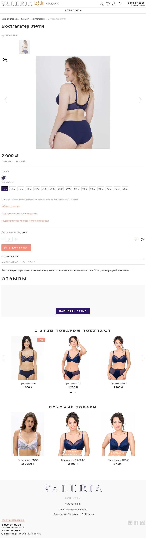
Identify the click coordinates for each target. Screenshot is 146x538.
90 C (117, 188)
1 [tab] (71, 392)
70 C (12, 188)
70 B (4, 188)
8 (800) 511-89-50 (136, 3)
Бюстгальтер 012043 (118, 460)
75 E (52, 188)
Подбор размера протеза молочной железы (25, 220)
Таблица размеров (11, 206)
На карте (90, 514)
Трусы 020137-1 (73, 383)
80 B (60, 188)
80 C (68, 188)
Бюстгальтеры (38, 19)
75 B (28, 188)
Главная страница (10, 19)
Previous (5, 100)
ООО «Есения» (73, 503)
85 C (92, 188)
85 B (84, 188)
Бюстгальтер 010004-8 (73, 460)
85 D (100, 188)
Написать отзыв (73, 311)
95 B (125, 188)
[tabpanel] (27, 362)
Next (140, 100)
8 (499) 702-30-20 (11, 530)
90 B (108, 188)
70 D (20, 188)
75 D (44, 188)
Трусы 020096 (28, 383)
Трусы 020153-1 (118, 383)
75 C (36, 188)
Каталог (72, 10)
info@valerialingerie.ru (13, 519)
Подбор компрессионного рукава (19, 213)
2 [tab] (75, 392)
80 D (76, 188)
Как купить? (52, 3)
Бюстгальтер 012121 (28, 460)
